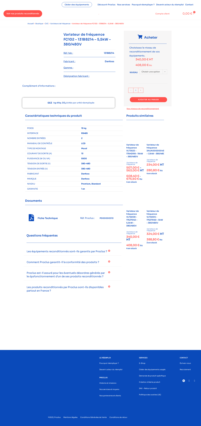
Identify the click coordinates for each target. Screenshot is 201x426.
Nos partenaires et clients (110, 396)
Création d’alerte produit (149, 382)
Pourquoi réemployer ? (143, 4)
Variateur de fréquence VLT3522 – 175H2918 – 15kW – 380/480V (134, 151)
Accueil (30, 24)
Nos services (123, 4)
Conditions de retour (118, 417)
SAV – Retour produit (148, 388)
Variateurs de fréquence (60, 24)
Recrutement (185, 369)
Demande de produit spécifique (152, 376)
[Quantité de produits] (135, 90)
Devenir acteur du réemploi (170, 4)
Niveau (134, 72)
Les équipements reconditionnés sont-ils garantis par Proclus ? (67, 251)
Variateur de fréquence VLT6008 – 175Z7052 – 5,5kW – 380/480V (132, 218)
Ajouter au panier (148, 100)
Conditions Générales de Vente (93, 417)
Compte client (162, 13)
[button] (72, 251)
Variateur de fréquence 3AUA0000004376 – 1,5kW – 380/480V (157, 149)
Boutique (39, 24)
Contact (189, 4)
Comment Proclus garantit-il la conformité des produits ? (63, 262)
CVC (46, 24)
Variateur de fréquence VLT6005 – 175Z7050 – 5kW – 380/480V (155, 217)
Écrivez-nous (185, 363)
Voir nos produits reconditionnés (22, 13)
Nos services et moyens (109, 389)
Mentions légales (70, 417)
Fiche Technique (48, 218)
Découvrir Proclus (106, 4)
